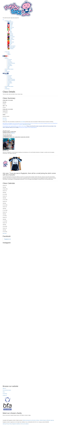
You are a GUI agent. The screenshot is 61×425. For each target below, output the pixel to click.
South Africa (12, 39)
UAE (10, 44)
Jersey (11, 32)
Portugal (11, 38)
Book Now (5, 233)
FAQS (8, 66)
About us (6, 58)
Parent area (7, 51)
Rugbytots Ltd (7, 239)
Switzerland (12, 42)
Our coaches (9, 78)
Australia (11, 23)
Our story (9, 60)
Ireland (11, 28)
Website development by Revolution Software (31, 420)
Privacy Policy (9, 423)
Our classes (9, 59)
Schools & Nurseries (11, 63)
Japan (11, 31)
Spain (11, 40)
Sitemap (4, 423)
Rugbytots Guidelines (16, 423)
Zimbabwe (11, 48)
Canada (11, 24)
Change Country (8, 20)
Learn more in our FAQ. (27, 124)
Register (9, 54)
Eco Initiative (9, 65)
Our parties (9, 64)
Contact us (5, 395)
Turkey (11, 43)
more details (22, 121)
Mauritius (11, 33)
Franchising (7, 71)
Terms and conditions (25, 423)
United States (12, 47)
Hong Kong (12, 27)
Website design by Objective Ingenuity (47, 420)
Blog (8, 67)
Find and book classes (9, 69)
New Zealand (12, 36)
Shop (6, 70)
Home (6, 57)
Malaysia (11, 35)
